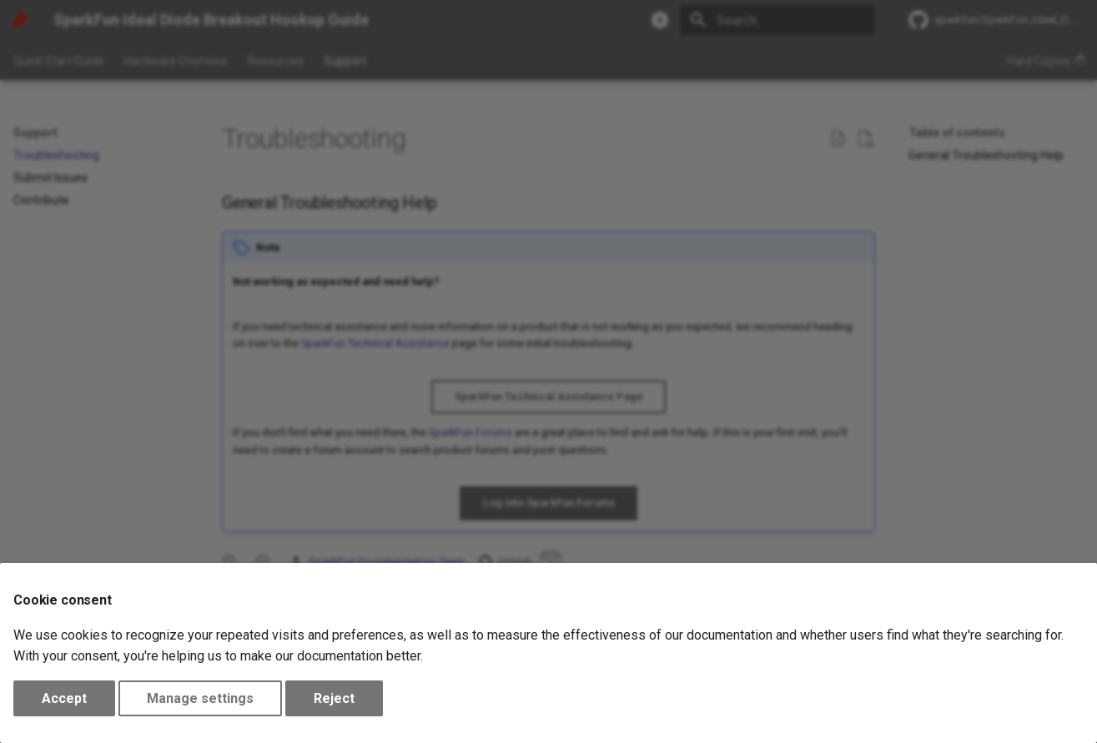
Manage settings (200, 698)
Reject (334, 698)
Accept (64, 698)
